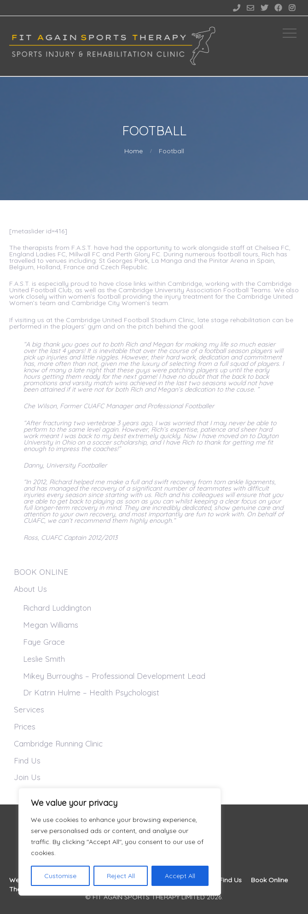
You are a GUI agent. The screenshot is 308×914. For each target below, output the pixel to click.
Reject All (121, 876)
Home (133, 151)
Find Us (27, 760)
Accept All (180, 876)
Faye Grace (44, 642)
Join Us (27, 777)
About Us (30, 589)
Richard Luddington (57, 608)
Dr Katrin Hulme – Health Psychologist (91, 692)
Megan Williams (50, 625)
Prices (24, 726)
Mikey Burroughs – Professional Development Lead (114, 676)
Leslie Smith (44, 659)
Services (29, 709)
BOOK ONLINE (41, 572)
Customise (60, 876)
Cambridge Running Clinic (58, 743)
